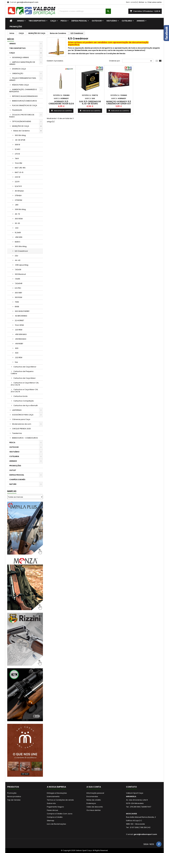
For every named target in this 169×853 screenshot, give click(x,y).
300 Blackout (20, 274)
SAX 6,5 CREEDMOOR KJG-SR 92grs (90, 102)
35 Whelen (19, 191)
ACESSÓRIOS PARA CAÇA (22, 414)
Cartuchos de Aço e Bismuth (25, 405)
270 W (17, 154)
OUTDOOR (97, 20)
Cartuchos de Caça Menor (24, 366)
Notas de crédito (93, 800)
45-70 (17, 214)
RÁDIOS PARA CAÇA (20, 85)
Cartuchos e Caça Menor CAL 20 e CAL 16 (25, 383)
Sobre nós (51, 803)
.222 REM (18, 357)
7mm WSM (19, 325)
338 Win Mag (20, 209)
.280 (16, 204)
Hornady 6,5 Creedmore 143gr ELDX (61, 102)
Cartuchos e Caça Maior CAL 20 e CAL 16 (24, 390)
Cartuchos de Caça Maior (24, 378)
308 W (17, 144)
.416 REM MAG (20, 339)
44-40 (17, 260)
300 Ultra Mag (21, 246)
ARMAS (20, 20)
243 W (17, 177)
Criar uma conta (154, 2)
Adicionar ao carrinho (61, 110)
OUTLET (12, 470)
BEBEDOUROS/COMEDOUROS (24, 101)
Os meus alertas (93, 810)
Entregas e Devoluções (57, 793)
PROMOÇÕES (16, 26)
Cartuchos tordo (20, 396)
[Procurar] (84, 11)
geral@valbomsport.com (27, 2)
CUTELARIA (127, 20)
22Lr (16, 255)
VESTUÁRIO (111, 20)
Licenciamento (53, 796)
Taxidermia (17, 433)
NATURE (12, 484)
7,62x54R (18, 283)
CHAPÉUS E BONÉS (17, 479)
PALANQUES (17, 110)
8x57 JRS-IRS (20, 167)
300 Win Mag (20, 135)
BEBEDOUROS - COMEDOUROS (25, 438)
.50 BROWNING (21, 316)
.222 (16, 228)
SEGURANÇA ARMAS (20, 57)
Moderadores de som (21, 424)
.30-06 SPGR (20, 140)
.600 (16, 348)
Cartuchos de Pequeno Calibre (22, 372)
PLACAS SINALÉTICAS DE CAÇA (24, 105)
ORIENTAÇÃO (17, 73)
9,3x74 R (18, 186)
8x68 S (17, 242)
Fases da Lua (52, 810)
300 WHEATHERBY (22, 311)
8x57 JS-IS (19, 172)
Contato (131, 786)
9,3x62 (17, 149)
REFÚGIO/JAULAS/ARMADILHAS (25, 96)
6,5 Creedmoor (21, 251)
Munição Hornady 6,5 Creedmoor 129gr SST (118, 102)
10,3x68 (18, 232)
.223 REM (18, 329)
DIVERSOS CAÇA (19, 69)
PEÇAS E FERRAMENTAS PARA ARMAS (22, 79)
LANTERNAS (17, 410)
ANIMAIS (141, 20)
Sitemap (50, 820)
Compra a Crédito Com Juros (59, 813)
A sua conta (93, 786)
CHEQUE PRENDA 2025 (21, 428)
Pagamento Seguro (55, 807)
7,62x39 (18, 269)
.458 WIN (18, 237)
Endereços (91, 803)
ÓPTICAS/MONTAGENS (21, 121)
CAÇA (53, 20)
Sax (16, 362)
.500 (16, 353)
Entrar (141, 2)
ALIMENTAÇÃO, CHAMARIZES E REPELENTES (23, 90)
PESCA (64, 20)
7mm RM (18, 163)
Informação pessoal (95, 793)
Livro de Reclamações (56, 824)
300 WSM (19, 218)
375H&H (18, 195)
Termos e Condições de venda (60, 800)
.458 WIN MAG (21, 334)
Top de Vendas (13, 800)
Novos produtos (14, 796)
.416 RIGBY (19, 343)
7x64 (17, 158)
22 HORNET (19, 320)
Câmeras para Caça (21, 419)
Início (10, 39)
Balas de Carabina (21, 130)
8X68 (17, 306)
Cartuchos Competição (23, 401)
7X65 (17, 302)
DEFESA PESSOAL (79, 20)
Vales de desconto (94, 807)
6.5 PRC (18, 288)
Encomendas (92, 796)
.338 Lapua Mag (21, 265)
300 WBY (18, 292)
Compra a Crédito (55, 817)
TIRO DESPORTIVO (37, 20)
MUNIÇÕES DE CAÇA (20, 126)
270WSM (18, 200)
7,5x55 (17, 279)
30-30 (17, 223)
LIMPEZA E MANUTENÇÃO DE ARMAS (22, 63)
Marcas (11, 491)
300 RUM (18, 297)
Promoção (12, 793)
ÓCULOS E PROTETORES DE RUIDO (21, 115)
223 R (17, 181)
